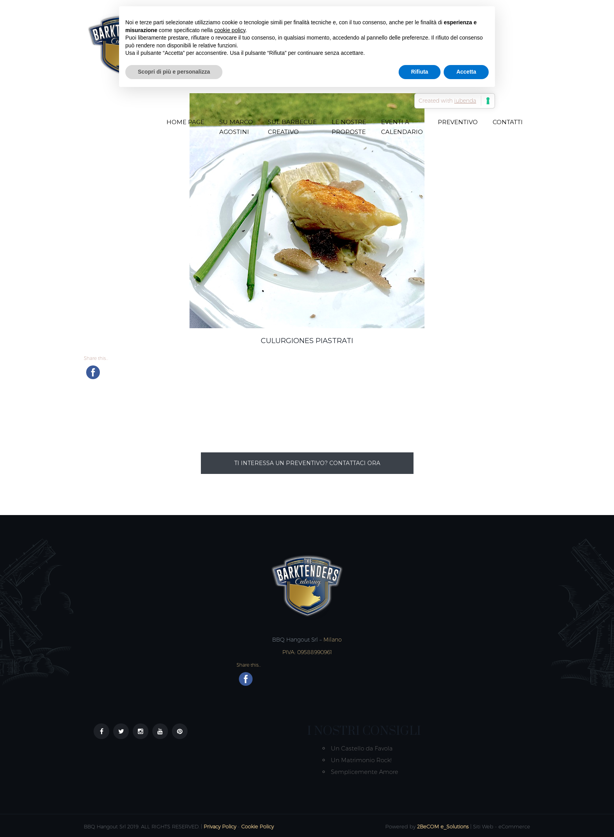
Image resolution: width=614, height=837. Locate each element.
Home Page (185, 122)
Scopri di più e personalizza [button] (174, 72)
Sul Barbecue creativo (292, 127)
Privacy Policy (220, 826)
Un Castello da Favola (362, 748)
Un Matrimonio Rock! (361, 760)
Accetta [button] (466, 72)
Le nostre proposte (349, 127)
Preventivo (458, 122)
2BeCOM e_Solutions (443, 826)
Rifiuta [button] (419, 72)
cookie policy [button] (229, 30)
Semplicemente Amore (364, 772)
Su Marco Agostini (236, 127)
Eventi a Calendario (402, 127)
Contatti (508, 122)
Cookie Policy (257, 826)
